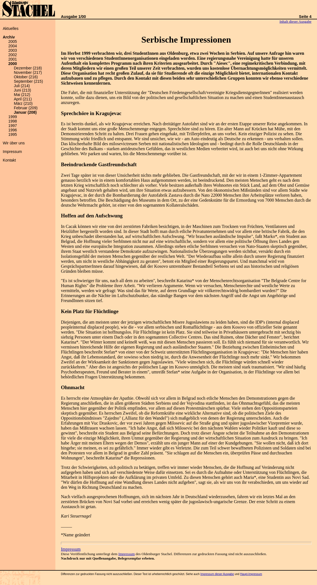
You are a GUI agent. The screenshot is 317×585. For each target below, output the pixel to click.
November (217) (28, 72)
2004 (12, 46)
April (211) (23, 99)
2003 (12, 50)
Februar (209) (26, 108)
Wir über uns (14, 143)
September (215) (28, 81)
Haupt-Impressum (251, 574)
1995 (12, 134)
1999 (12, 117)
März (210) (23, 103)
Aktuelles (11, 28)
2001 (12, 59)
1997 (12, 125)
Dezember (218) (28, 68)
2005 (12, 41)
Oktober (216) (26, 77)
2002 (12, 55)
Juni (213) (22, 90)
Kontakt (9, 160)
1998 (12, 121)
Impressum (12, 151)
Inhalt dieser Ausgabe (295, 21)
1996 (12, 130)
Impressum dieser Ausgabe (217, 574)
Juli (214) (22, 86)
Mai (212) (22, 94)
